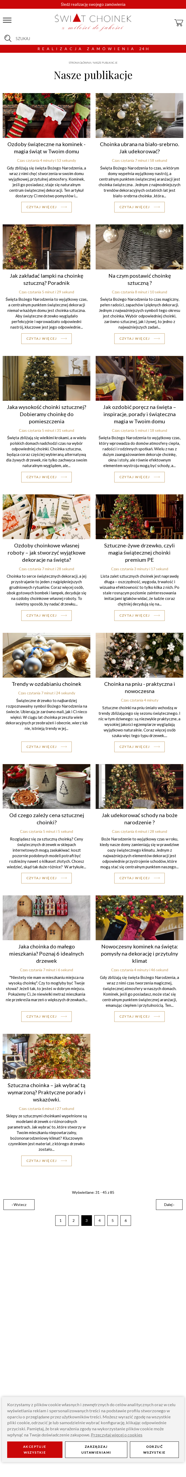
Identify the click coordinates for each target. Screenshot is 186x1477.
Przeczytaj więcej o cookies (116, 1434)
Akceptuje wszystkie (35, 1449)
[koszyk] (179, 20)
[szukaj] (8, 38)
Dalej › (169, 1204)
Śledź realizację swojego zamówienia (93, 4)
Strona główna (80, 62)
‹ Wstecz (19, 1204)
